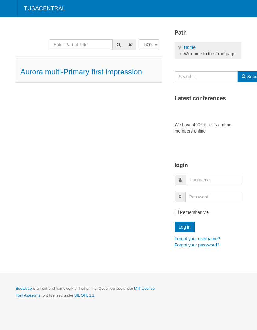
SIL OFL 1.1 (84, 295)
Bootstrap (24, 288)
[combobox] (206, 76)
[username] (213, 180)
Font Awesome (28, 295)
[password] (213, 197)
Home (190, 47)
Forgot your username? (197, 238)
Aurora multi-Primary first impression (81, 72)
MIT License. (144, 288)
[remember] (177, 212)
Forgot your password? (197, 244)
